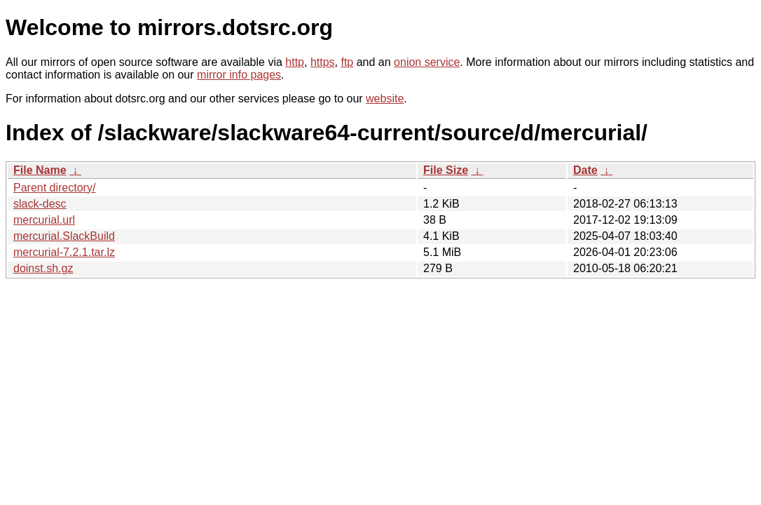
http (294, 62)
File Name (40, 170)
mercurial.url (44, 220)
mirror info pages (239, 75)
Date (585, 170)
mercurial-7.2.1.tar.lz (64, 252)
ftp (347, 62)
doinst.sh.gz (43, 268)
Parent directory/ (54, 188)
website (385, 99)
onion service (427, 62)
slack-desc (40, 204)
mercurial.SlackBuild (64, 236)
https (322, 62)
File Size (445, 170)
